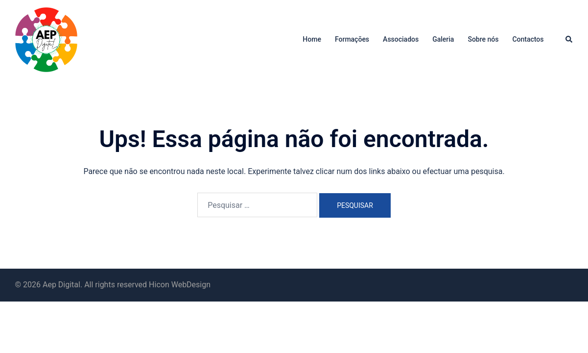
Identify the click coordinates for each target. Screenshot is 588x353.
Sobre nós (483, 39)
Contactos (527, 39)
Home (312, 39)
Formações (352, 39)
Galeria (443, 39)
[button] (569, 40)
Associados (401, 39)
